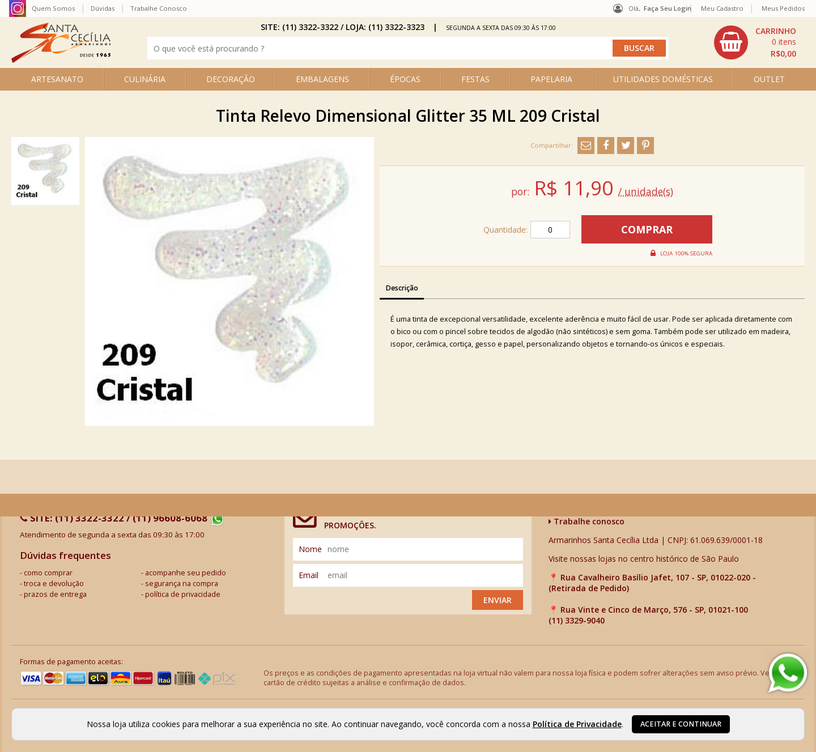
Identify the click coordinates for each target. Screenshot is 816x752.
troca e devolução (54, 583)
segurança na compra (181, 583)
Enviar (497, 600)
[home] (60, 59)
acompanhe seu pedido (185, 573)
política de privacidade (182, 594)
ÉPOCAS (405, 79)
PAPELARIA (551, 79)
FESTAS (475, 79)
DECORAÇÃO (230, 79)
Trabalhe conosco (586, 521)
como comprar (48, 573)
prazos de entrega (55, 594)
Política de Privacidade (577, 724)
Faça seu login (667, 8)
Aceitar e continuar (680, 724)
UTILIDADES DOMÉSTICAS (663, 79)
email (308, 575)
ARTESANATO (57, 79)
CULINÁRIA (144, 79)
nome (310, 549)
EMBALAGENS (322, 79)
